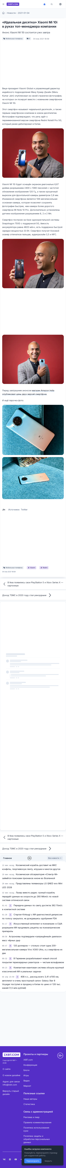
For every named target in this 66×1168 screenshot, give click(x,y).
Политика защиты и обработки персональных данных (36, 1139)
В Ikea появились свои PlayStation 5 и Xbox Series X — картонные (32, 584)
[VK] (4, 1159)
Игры (26, 1075)
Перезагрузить (32, 1161)
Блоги (26, 1070)
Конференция (30, 1065)
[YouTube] (15, 1159)
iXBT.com (28, 1059)
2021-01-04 (23, 13)
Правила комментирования (37, 1122)
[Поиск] (52, 4)
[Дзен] (9, 1159)
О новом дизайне (11, 1075)
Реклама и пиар (31, 1117)
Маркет (27, 1086)
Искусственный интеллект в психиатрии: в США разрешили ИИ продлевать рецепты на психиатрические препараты (32, 927)
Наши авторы (30, 1099)
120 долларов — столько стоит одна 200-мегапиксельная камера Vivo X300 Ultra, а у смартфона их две (32, 949)
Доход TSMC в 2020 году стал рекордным (27, 595)
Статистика (29, 1104)
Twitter (24, 509)
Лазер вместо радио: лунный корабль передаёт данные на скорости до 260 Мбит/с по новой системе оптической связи (30, 896)
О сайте (6, 1069)
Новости (11, 13)
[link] (11, 905)
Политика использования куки (36, 1129)
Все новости (55, 858)
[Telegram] (21, 1159)
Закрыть (48, 1161)
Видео (26, 1080)
